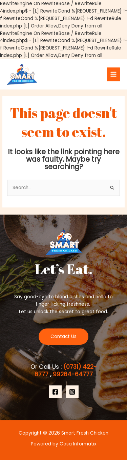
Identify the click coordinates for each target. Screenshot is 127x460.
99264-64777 (72, 374)
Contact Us (63, 336)
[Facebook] (55, 391)
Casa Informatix (78, 444)
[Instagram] (72, 391)
